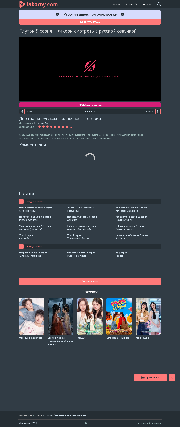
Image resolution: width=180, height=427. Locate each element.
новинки (116, 4)
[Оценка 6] (59, 127)
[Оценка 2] (43, 127)
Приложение (150, 377)
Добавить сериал (90, 104)
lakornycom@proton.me (149, 423)
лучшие (131, 4)
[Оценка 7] (63, 127)
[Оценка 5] (55, 127)
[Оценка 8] (67, 127)
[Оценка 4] (51, 127)
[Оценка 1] (40, 127)
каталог (147, 4)
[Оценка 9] (71, 127)
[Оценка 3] (47, 127)
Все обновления (90, 281)
